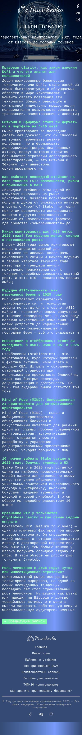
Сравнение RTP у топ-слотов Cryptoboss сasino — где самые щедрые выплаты (40, 517)
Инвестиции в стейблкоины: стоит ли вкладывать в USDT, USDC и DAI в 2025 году (40, 345)
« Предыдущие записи (24, 621)
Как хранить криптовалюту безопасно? (41, 691)
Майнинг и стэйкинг (41, 659)
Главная (41, 647)
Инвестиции (41, 653)
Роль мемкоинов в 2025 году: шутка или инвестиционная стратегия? (37, 570)
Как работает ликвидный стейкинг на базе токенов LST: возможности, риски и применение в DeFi (40, 181)
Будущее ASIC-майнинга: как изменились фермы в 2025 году (32, 293)
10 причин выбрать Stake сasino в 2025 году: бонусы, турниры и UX (36, 461)
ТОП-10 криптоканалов (41, 684)
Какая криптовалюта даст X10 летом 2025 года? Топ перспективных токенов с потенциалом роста (40, 236)
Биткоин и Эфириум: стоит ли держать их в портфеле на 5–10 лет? (39, 124)
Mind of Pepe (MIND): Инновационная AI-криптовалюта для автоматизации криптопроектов (38, 404)
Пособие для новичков (41, 678)
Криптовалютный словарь (41, 672)
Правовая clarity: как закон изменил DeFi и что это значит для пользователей (39, 72)
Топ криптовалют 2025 (41, 666)
